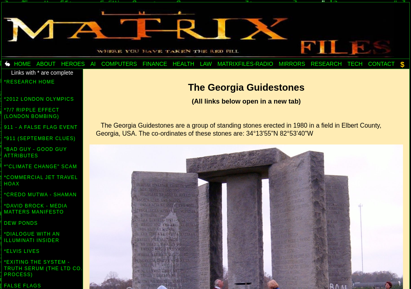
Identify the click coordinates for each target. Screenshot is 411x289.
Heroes (73, 64)
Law (206, 64)
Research (326, 64)
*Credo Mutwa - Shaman (40, 194)
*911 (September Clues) (39, 138)
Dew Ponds (21, 223)
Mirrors (292, 64)
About (46, 64)
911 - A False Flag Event (40, 127)
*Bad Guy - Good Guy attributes (35, 153)
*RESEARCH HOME (29, 85)
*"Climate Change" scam (40, 166)
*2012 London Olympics (39, 99)
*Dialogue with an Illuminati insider (32, 237)
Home (22, 64)
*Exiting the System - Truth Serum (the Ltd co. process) (43, 268)
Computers (119, 64)
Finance (154, 64)
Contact (381, 64)
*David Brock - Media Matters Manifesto (35, 209)
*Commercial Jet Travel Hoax (40, 181)
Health (183, 64)
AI (93, 64)
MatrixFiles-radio (245, 64)
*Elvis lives (22, 251)
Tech (354, 64)
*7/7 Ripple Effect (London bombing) (31, 113)
